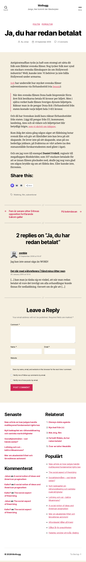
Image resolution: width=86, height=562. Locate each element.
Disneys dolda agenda (59, 423)
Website (14, 359)
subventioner (31, 195)
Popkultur (47, 25)
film (23, 195)
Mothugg (42, 5)
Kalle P (7, 486)
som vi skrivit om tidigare (43, 127)
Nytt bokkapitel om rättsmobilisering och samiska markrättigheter (62, 490)
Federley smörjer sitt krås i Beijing (64, 534)
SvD (13, 83)
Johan (25, 42)
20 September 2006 (42, 42)
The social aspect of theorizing (62, 473)
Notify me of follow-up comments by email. (29, 376)
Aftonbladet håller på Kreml (61, 523)
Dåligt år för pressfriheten (60, 529)
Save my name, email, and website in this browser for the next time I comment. (42, 371)
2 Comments (63, 42)
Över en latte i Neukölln (60, 447)
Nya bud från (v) (56, 429)
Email (47, 348)
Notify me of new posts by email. (25, 382)
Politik (36, 25)
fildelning (17, 195)
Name (14, 348)
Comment (15, 326)
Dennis (56, 87)
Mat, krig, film (55, 434)
